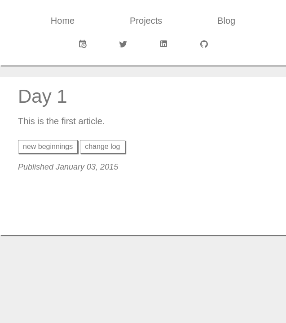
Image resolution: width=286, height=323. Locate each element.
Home (63, 21)
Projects (146, 21)
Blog (226, 21)
